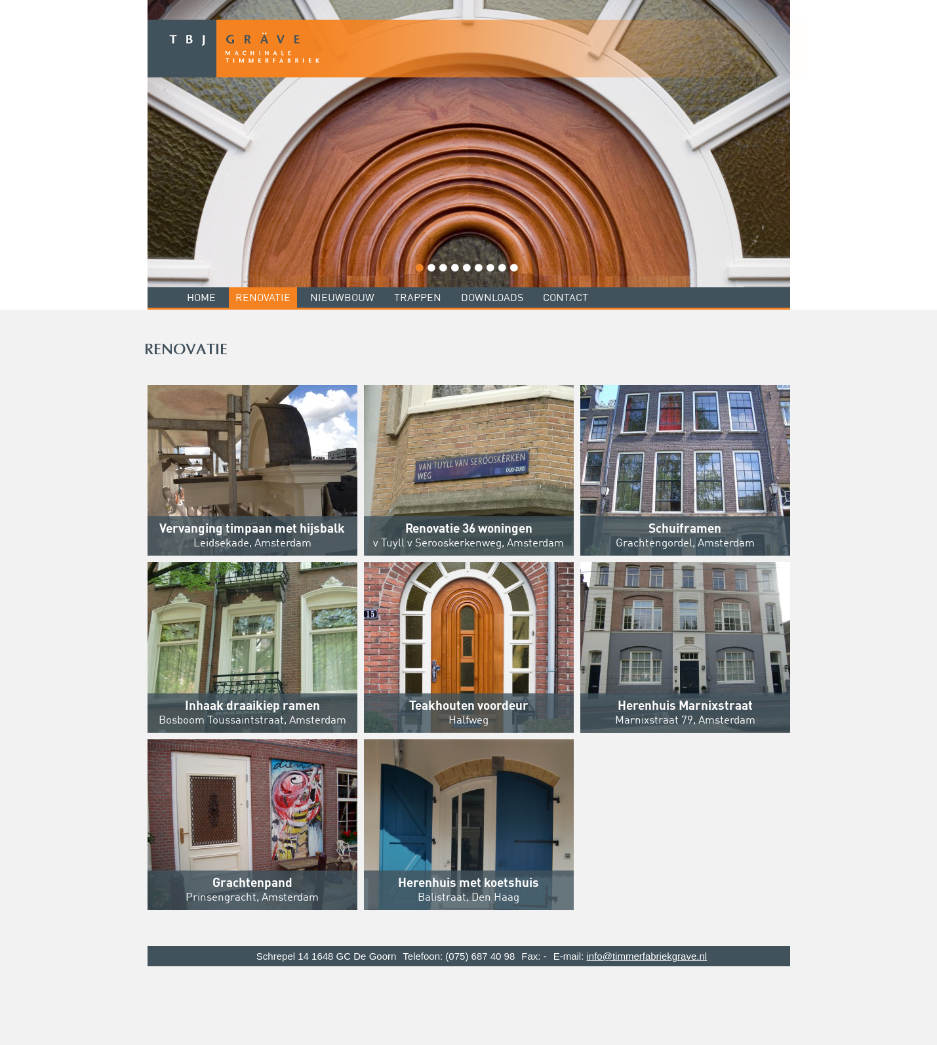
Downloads (492, 298)
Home (201, 298)
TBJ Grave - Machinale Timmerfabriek (477, 48)
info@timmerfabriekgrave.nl (646, 956)
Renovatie (262, 298)
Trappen (417, 298)
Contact (565, 298)
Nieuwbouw (342, 298)
